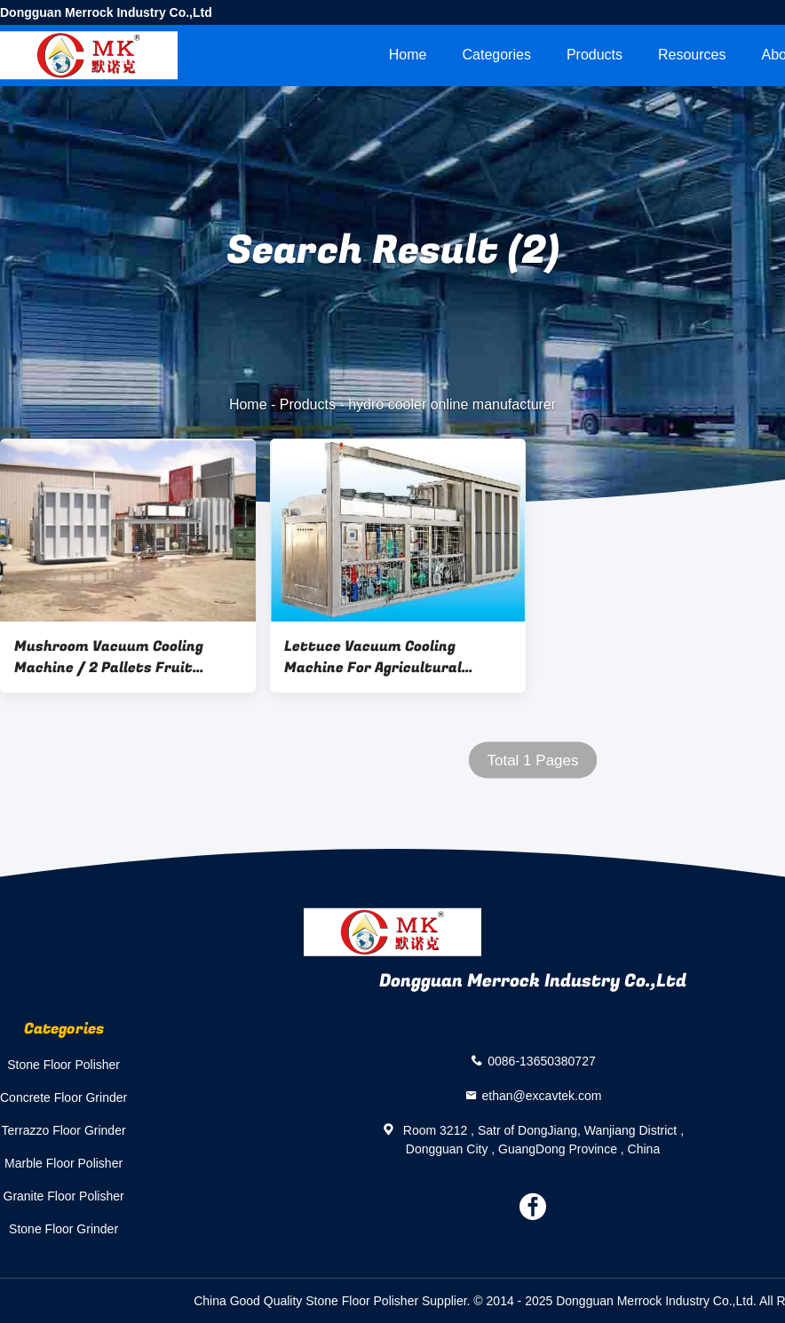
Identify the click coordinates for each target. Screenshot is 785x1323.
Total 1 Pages (532, 760)
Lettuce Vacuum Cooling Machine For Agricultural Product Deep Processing (373, 657)
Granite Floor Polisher (64, 1196)
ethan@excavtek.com (542, 1095)
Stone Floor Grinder (63, 1229)
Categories (497, 54)
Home (408, 54)
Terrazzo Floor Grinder (64, 1130)
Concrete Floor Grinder (63, 1097)
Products (594, 54)
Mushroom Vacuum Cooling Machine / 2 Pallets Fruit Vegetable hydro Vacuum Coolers (108, 657)
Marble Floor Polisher (63, 1163)
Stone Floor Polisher (63, 1065)
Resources (692, 54)
